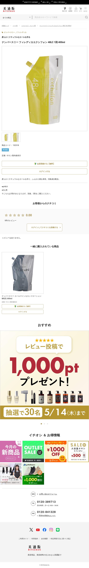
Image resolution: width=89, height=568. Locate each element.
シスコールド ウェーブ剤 (29, 25)
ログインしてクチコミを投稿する (44, 227)
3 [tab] (47, 424)
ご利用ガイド (24, 539)
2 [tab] (44, 424)
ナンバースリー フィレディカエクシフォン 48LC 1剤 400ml (55, 25)
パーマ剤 (15, 25)
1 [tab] (41, 424)
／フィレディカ (21, 32)
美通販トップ (5, 25)
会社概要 (44, 539)
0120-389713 (46, 502)
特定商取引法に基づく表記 (61, 539)
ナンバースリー (9, 32)
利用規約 (34, 539)
